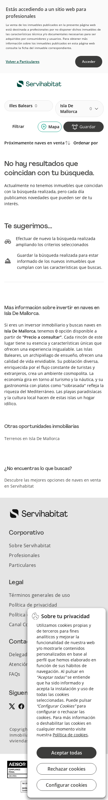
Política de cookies (70, 734)
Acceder (88, 61)
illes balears (23, 106)
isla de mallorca (76, 108)
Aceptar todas (66, 753)
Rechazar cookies (67, 769)
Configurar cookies (66, 785)
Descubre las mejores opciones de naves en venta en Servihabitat (52, 483)
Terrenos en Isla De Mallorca (32, 438)
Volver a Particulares (22, 61)
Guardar (87, 126)
